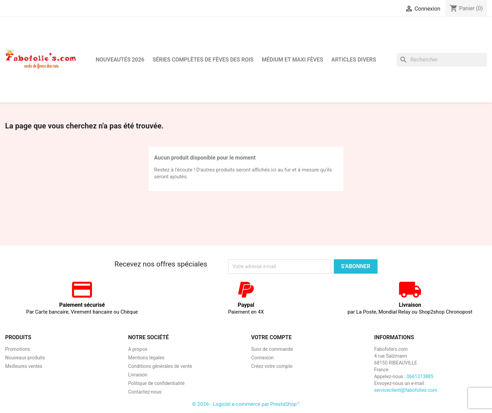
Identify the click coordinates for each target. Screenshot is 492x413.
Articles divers (353, 59)
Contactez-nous (145, 392)
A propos (137, 349)
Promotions (17, 349)
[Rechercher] (442, 60)
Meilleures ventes (23, 366)
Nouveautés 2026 (120, 59)
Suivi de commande (272, 349)
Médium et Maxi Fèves (292, 59)
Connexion (262, 357)
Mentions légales (146, 357)
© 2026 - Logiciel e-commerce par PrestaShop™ (246, 404)
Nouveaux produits (25, 357)
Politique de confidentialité (156, 383)
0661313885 (420, 376)
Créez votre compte (271, 366)
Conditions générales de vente (160, 366)
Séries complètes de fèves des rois (203, 59)
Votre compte (271, 337)
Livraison (137, 374)
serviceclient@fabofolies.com (405, 390)
